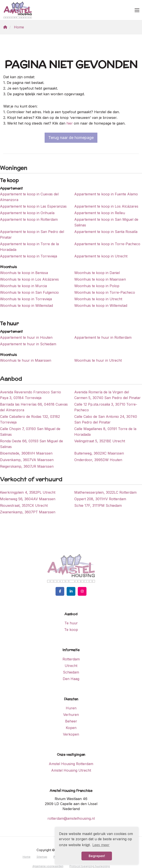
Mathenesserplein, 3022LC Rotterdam (105, 492)
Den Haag (71, 679)
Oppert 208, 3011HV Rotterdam (100, 499)
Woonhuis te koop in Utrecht (98, 299)
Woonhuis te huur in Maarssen (25, 360)
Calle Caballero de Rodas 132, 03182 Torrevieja (30, 419)
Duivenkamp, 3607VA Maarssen (27, 460)
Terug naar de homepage (71, 137)
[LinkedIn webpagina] (71, 591)
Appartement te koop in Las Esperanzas (33, 206)
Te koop (71, 629)
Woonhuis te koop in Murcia (23, 286)
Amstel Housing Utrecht (71, 770)
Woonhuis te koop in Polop (96, 286)
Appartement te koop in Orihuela (27, 213)
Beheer (71, 721)
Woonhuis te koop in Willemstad (26, 305)
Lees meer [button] (101, 845)
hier (69, 123)
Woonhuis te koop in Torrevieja (26, 299)
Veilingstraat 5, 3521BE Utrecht (99, 441)
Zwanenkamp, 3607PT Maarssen (27, 512)
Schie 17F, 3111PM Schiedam (98, 505)
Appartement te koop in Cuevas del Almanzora (29, 197)
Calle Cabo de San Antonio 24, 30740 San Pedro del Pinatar (105, 419)
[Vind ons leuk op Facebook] (60, 591)
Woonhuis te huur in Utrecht (98, 360)
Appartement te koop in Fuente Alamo (106, 194)
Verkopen (71, 734)
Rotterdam (71, 659)
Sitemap (42, 856)
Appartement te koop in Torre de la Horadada (29, 247)
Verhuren (71, 714)
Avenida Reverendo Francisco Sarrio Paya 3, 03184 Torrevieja (30, 395)
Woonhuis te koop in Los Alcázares (29, 279)
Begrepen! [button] (97, 856)
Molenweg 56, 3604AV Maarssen (27, 499)
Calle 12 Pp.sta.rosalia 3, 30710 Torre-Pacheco (105, 407)
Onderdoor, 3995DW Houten (98, 460)
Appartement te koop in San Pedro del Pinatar (32, 234)
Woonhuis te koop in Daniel (97, 273)
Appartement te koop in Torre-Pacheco (107, 244)
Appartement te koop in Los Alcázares (106, 206)
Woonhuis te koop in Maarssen (100, 279)
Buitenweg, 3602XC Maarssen (99, 453)
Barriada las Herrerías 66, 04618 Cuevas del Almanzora (34, 407)
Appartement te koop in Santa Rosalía (105, 231)
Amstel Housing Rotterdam (71, 764)
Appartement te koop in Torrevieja (28, 256)
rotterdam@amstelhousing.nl (71, 818)
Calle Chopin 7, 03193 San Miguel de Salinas (30, 432)
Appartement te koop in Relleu (99, 213)
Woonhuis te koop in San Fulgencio (29, 292)
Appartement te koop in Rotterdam (29, 219)
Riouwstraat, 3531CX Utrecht (24, 505)
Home (26, 856)
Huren (71, 708)
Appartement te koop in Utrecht (100, 256)
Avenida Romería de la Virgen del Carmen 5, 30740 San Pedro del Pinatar (107, 395)
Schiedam (71, 672)
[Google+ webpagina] (82, 591)
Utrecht (71, 665)
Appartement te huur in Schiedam (28, 344)
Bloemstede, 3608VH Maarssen (26, 453)
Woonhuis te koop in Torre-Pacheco (104, 292)
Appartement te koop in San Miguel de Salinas (106, 222)
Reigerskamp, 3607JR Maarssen (27, 466)
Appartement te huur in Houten (26, 337)
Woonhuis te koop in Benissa (24, 273)
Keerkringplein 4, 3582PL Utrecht (27, 492)
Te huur (71, 623)
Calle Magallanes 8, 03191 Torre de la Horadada (105, 432)
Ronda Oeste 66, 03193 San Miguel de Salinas (31, 444)
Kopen (71, 728)
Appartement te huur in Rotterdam (103, 337)
